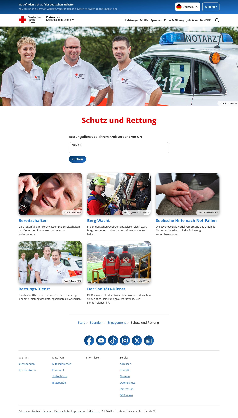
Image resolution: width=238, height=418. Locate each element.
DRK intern (126, 395)
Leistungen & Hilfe (136, 20)
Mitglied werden (61, 364)
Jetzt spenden (27, 364)
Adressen (125, 364)
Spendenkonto (27, 370)
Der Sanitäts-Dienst (106, 288)
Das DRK (205, 20)
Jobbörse (192, 20)
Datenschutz (127, 382)
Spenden (156, 20)
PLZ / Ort (76, 144)
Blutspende (59, 382)
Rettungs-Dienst (34, 288)
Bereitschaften (33, 220)
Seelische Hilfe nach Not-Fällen (186, 220)
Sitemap (125, 376)
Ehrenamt (58, 370)
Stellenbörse (59, 376)
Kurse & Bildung (174, 20)
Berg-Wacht (98, 220)
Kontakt (124, 370)
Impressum (126, 389)
